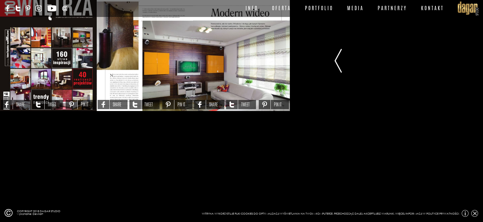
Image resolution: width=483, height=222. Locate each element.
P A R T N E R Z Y (392, 8)
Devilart (38, 214)
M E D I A (355, 8)
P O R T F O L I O (318, 8)
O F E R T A (281, 8)
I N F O (251, 8)
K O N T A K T (432, 8)
